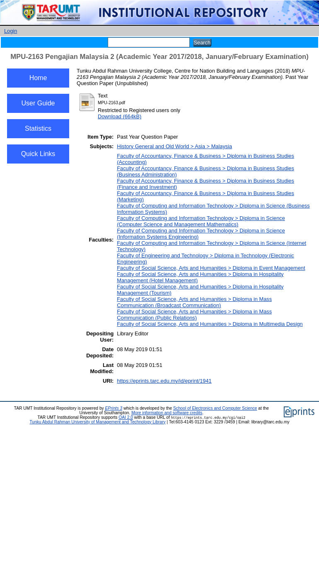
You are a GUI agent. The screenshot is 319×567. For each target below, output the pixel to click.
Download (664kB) (119, 116)
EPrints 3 (114, 408)
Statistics (38, 128)
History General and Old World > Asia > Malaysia (174, 146)
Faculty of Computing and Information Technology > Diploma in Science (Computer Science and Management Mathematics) (201, 221)
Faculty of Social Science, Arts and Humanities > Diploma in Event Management (211, 268)
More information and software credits (166, 413)
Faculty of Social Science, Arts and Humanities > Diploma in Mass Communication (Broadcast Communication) (194, 302)
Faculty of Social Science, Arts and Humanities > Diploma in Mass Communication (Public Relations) (194, 314)
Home (38, 77)
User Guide (38, 103)
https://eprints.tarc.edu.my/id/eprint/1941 (164, 381)
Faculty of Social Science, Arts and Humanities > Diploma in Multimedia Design (209, 324)
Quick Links (38, 153)
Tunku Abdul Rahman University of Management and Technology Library (97, 422)
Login (10, 31)
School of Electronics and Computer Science (215, 408)
